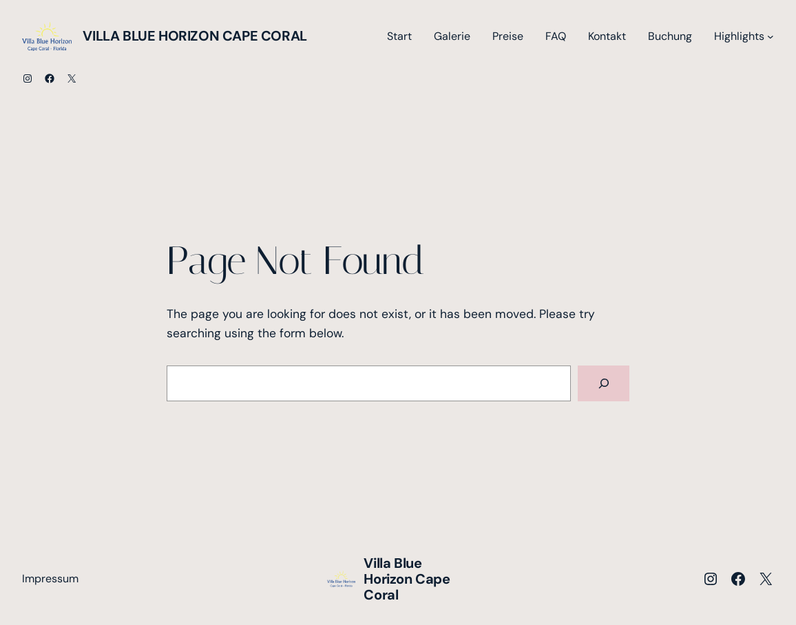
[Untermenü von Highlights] (770, 36)
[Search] (603, 383)
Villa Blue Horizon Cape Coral (194, 36)
